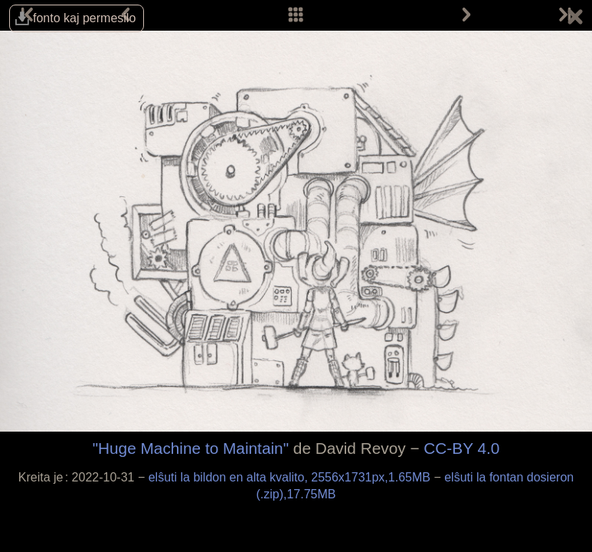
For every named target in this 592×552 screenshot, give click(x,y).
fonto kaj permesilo (84, 18)
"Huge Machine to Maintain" (191, 448)
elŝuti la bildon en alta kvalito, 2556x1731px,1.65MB (291, 477)
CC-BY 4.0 (461, 448)
